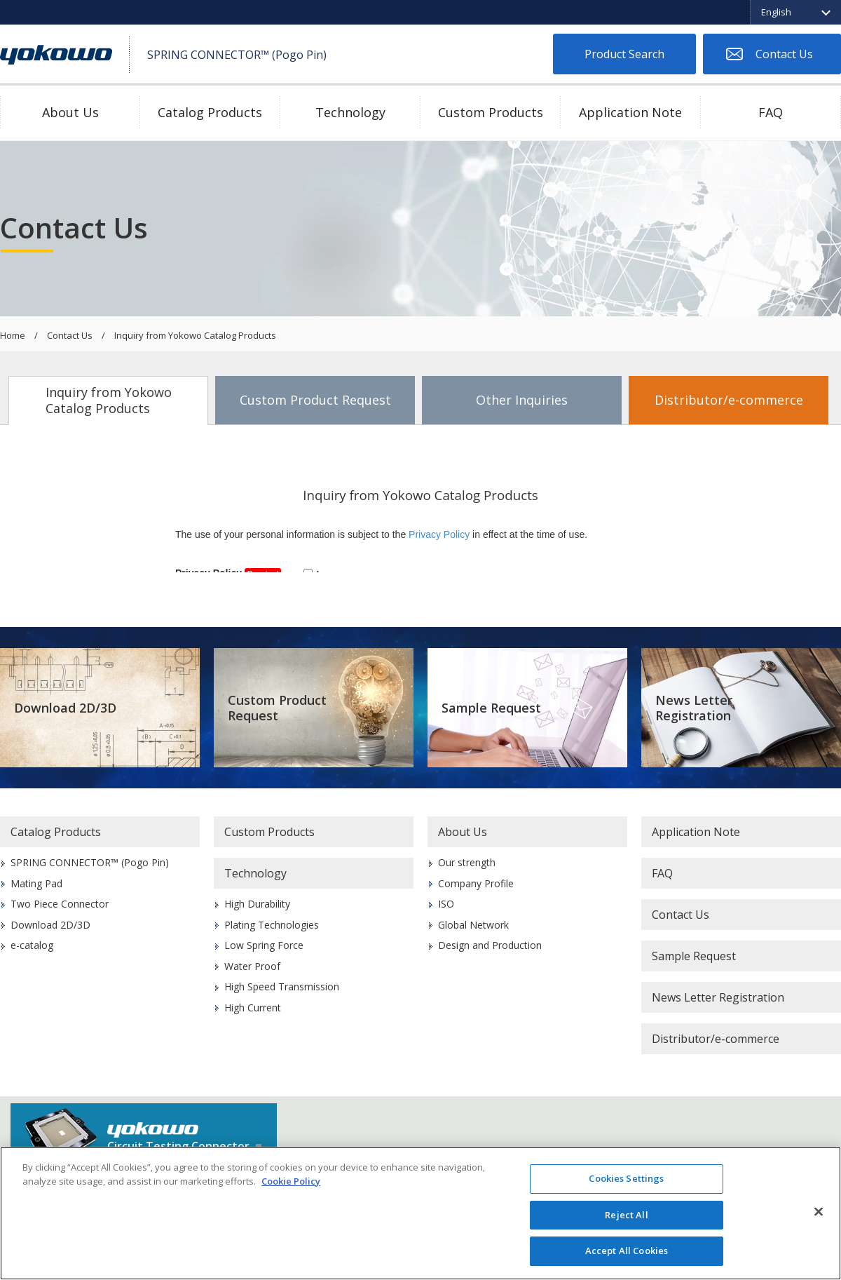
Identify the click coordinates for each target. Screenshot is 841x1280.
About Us (70, 112)
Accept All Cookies (626, 1250)
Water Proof (252, 966)
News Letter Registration (693, 708)
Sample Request (491, 707)
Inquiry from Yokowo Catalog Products (109, 400)
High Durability (257, 903)
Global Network (473, 924)
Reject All (626, 1214)
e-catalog (32, 945)
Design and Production (490, 945)
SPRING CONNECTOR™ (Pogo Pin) (90, 862)
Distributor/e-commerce (729, 399)
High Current (252, 1007)
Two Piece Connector (60, 903)
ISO (446, 903)
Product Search (624, 54)
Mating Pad (36, 883)
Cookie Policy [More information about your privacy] (290, 1181)
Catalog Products (210, 112)
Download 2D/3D (65, 707)
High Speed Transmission (281, 986)
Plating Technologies (271, 924)
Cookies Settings (626, 1178)
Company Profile (476, 883)
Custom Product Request (315, 399)
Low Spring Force (263, 945)
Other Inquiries (522, 399)
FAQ (770, 112)
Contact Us (784, 54)
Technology (350, 112)
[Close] (818, 1212)
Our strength (466, 862)
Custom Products (490, 112)
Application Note (630, 112)
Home (12, 336)
